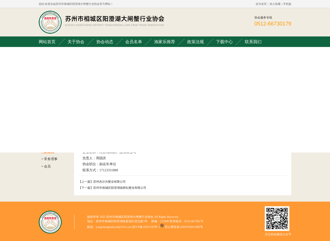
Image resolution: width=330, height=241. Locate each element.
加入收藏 (275, 3)
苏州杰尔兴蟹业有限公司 (109, 181)
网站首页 (47, 41)
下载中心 (224, 41)
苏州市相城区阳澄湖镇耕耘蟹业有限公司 (119, 187)
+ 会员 (46, 166)
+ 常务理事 (49, 159)
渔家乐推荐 (164, 41)
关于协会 (76, 41)
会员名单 (133, 41)
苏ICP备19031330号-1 (146, 227)
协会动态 (104, 41)
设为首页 (261, 3)
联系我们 (253, 41)
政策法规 (195, 41)
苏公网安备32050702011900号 (184, 227)
